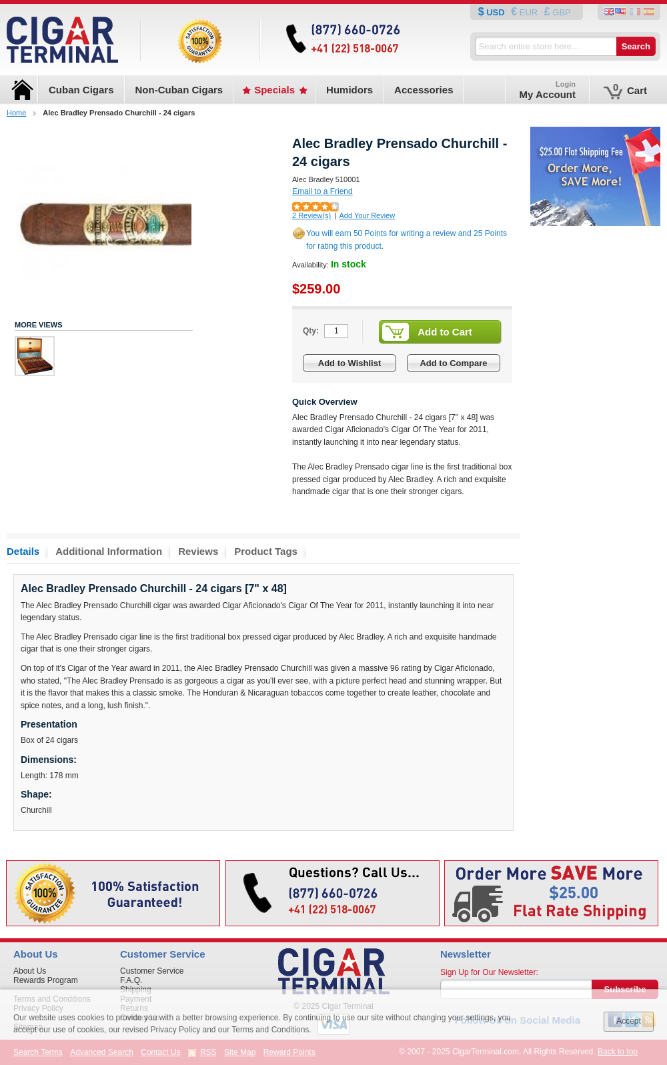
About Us (29, 971)
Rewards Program (45, 980)
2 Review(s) (311, 215)
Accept (628, 1021)
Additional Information (108, 551)
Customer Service (151, 971)
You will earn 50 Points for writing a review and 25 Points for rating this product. (406, 240)
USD (496, 12)
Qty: (311, 330)
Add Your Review (367, 215)
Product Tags (265, 551)
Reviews (198, 551)
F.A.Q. (131, 980)
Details (23, 551)
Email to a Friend (322, 191)
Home (16, 113)
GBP (560, 12)
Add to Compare (453, 363)
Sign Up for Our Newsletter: (489, 972)
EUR (528, 12)
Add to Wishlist (350, 363)
